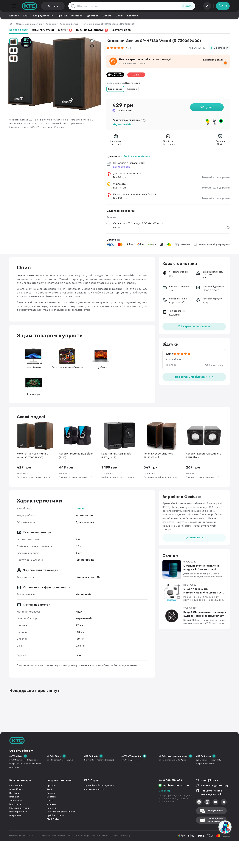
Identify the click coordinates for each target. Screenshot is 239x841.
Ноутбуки (100, 358)
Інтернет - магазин (59, 780)
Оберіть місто (19, 750)
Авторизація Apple (94, 789)
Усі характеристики (194, 326)
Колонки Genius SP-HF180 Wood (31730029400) (32, 455)
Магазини (77, 16)
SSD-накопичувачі (19, 808)
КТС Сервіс (91, 780)
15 (208, 124)
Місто (55, 6)
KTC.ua (29, 6)
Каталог (14, 16)
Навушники (15, 815)
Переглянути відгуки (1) (194, 376)
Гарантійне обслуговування (99, 785)
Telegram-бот (215, 810)
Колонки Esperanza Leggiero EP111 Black (203, 455)
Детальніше (192, 537)
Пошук (187, 6)
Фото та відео (121, 30)
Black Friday (53, 819)
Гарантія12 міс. (220, 142)
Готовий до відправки (216, 177)
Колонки (51, 24)
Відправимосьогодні (115, 142)
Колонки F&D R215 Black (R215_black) (116, 455)
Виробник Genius (179, 497)
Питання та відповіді (92, 30)
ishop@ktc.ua (209, 780)
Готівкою (185, 244)
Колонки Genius (69, 24)
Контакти (132, 16)
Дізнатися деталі (213, 60)
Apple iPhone (16, 789)
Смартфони (15, 785)
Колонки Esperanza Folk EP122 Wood (158, 455)
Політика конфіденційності (61, 812)
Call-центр (165, 791)
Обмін (119, 16)
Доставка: (128, 156)
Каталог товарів (20, 780)
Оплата (107, 16)
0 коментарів (216, 365)
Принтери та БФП (18, 812)
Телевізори (33, 385)
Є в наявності (220, 48)
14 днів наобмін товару (168, 142)
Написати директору (215, 785)
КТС (10, 23)
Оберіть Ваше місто (134, 156)
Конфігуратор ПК (43, 16)
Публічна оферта (56, 815)
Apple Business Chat (176, 785)
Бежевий (132, 89)
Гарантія (51, 793)
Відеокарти (15, 804)
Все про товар (18, 30)
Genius (80, 508)
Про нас (62, 16)
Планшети (14, 797)
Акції (26, 16)
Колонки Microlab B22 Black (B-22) (76, 455)
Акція (136, 75)
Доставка (92, 16)
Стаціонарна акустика (29, 24)
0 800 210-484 (172, 780)
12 (221, 124)
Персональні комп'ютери (67, 358)
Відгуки (65, 30)
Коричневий (115, 89)
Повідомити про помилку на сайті (212, 792)
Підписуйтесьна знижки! (216, 820)
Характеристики (43, 30)
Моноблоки (33, 358)
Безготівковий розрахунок (214, 244)
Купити (209, 107)
